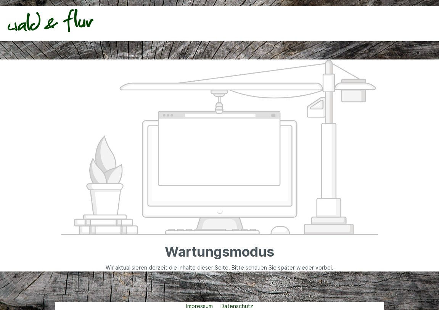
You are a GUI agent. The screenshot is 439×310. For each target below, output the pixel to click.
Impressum (200, 306)
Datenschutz (236, 306)
